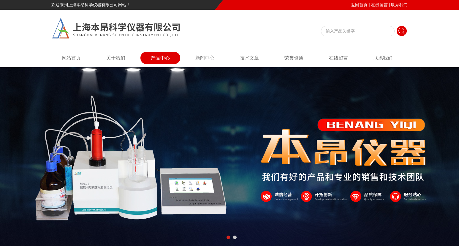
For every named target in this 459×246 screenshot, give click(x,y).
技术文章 (249, 57)
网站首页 (71, 57)
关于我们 (115, 57)
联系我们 (399, 4)
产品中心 (160, 57)
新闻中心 (204, 57)
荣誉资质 (293, 57)
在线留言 (379, 4)
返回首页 (359, 4)
